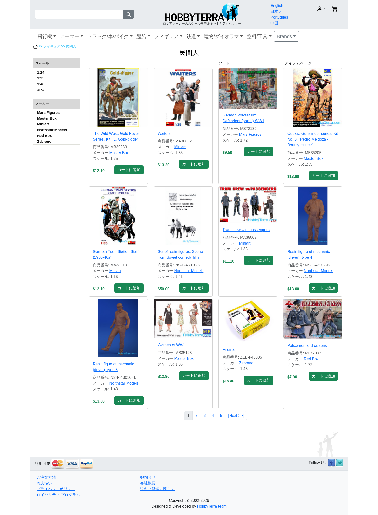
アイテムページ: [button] (299, 63)
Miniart (43, 124)
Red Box (44, 136)
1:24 (40, 72)
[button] (311, 9)
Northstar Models (52, 130)
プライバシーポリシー (56, 489)
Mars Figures (48, 112)
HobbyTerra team (212, 506)
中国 (274, 23)
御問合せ (147, 477)
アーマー (69, 36)
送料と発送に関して (157, 489)
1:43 (40, 84)
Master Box (47, 118)
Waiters (164, 133)
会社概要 (147, 483)
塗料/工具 (257, 36)
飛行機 (45, 36)
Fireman (230, 350)
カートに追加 (129, 170)
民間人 (71, 46)
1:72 (40, 90)
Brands (284, 36)
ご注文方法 (46, 477)
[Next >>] (236, 415)
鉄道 (191, 36)
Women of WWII (172, 345)
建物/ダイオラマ (221, 36)
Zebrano (44, 141)
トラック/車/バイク (107, 36)
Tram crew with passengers (246, 230)
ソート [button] (224, 63)
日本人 (276, 11)
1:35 (40, 78)
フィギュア (166, 36)
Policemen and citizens (307, 345)
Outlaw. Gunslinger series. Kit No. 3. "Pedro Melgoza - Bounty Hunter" (312, 139)
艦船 (141, 36)
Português (279, 17)
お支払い (44, 483)
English (276, 6)
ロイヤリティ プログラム (58, 495)
